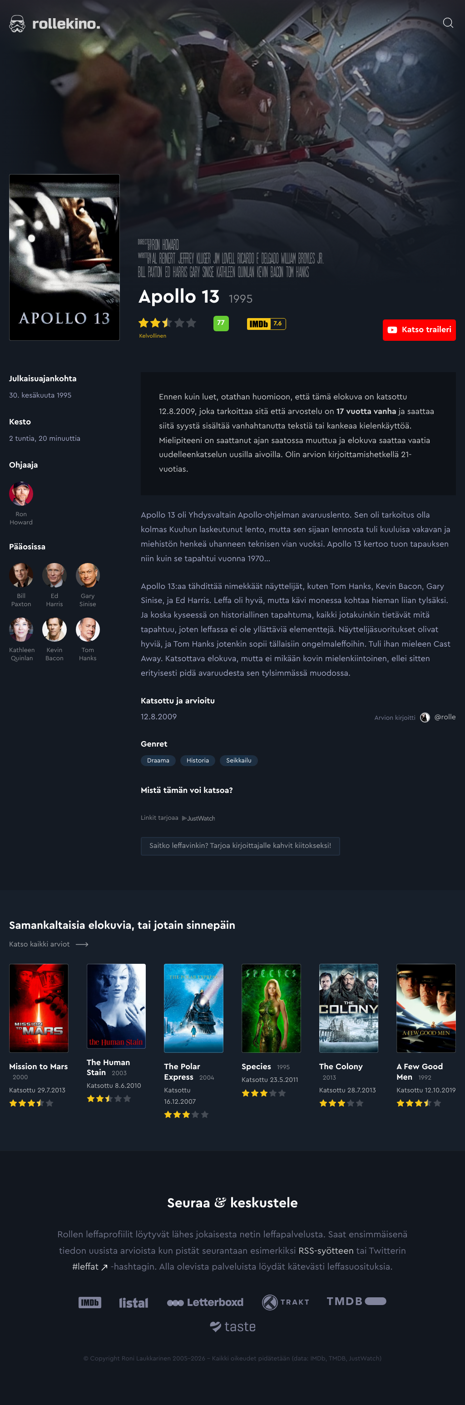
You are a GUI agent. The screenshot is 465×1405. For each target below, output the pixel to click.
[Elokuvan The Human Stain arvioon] (116, 1034)
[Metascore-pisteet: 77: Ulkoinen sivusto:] (223, 323)
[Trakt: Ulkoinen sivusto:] (287, 1302)
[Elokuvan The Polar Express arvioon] (193, 1042)
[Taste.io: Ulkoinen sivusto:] (233, 1327)
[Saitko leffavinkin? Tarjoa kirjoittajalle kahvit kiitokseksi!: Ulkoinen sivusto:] (240, 846)
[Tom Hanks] (88, 640)
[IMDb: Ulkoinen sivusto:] (89, 1302)
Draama (158, 760)
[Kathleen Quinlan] (21, 640)
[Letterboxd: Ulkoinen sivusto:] (205, 1301)
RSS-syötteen (326, 1250)
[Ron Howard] (21, 504)
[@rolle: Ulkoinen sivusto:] (438, 717)
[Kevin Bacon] (54, 640)
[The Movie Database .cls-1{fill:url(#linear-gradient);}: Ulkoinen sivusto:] (357, 1302)
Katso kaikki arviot (49, 943)
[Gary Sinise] (88, 585)
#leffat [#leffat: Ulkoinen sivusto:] (85, 1266)
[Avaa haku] (448, 18)
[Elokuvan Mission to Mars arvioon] (39, 1036)
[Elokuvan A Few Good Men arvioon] (426, 1036)
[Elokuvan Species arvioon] (271, 1031)
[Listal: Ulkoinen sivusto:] (131, 1302)
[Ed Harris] (54, 585)
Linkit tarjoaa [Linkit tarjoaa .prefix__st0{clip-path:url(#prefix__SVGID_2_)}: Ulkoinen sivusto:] (178, 818)
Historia (198, 760)
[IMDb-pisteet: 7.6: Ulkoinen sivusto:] (269, 324)
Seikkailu (238, 760)
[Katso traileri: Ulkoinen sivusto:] (419, 323)
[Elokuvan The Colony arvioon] (349, 1036)
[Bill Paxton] (21, 585)
